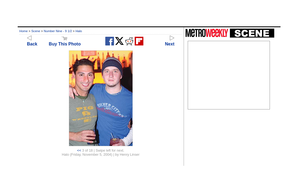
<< (79, 150)
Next (169, 41)
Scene (35, 31)
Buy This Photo (65, 41)
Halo (79, 31)
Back (32, 41)
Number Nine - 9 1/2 (58, 31)
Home (23, 31)
